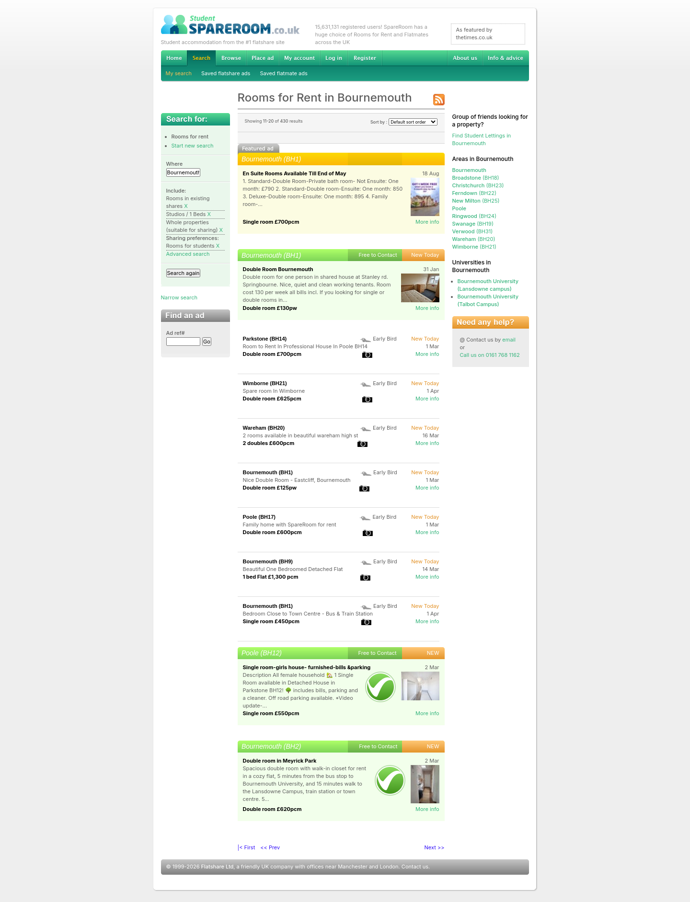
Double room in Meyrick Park (280, 760)
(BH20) (473, 239)
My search (179, 73)
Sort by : (403, 122)
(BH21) (474, 246)
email (509, 339)
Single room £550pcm (271, 713)
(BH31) (472, 231)
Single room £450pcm (271, 621)
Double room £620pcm (272, 809)
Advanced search (188, 254)
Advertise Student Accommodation (262, 58)
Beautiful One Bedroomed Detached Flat (293, 569)
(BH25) (476, 200)
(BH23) (478, 185)
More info (427, 221)
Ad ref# (175, 333)
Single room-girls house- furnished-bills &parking (307, 667)
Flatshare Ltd (217, 866)
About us (465, 58)
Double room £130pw (270, 308)
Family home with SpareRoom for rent (289, 524)
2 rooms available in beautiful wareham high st (300, 435)
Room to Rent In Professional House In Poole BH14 (305, 346)
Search (201, 58)
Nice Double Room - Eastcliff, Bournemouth (297, 480)
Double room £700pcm (272, 354)
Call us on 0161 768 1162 (490, 355)
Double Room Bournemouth (278, 269)
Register (364, 58)
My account (299, 58)
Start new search (193, 145)
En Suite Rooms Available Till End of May (294, 173)
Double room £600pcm (272, 532)
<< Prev (270, 847)
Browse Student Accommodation (231, 58)
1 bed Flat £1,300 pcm (271, 576)
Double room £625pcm (272, 398)
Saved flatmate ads (283, 73)
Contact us (415, 866)
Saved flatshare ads (225, 73)
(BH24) (474, 216)
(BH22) (474, 193)
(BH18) (475, 177)
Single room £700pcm (271, 221)
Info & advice (506, 58)
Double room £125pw (270, 487)
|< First (246, 847)
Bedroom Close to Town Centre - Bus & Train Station (308, 613)
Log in (333, 58)
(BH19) (473, 223)
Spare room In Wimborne (274, 391)
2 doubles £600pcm (269, 443)
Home (174, 58)
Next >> (435, 847)
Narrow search (179, 297)
